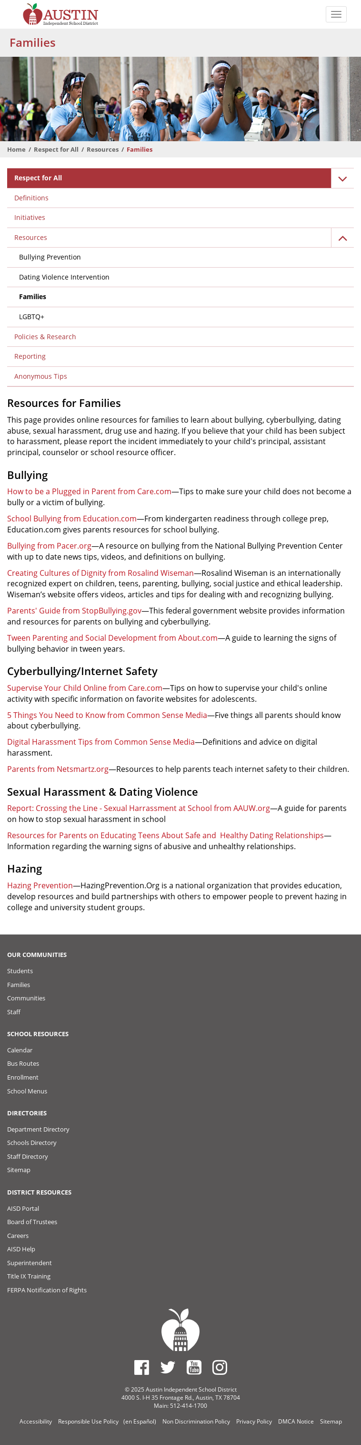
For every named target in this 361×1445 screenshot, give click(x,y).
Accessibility (36, 1421)
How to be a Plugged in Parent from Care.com (89, 491)
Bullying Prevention (50, 256)
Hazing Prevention (40, 885)
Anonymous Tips (40, 376)
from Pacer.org (63, 546)
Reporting (30, 356)
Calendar (19, 1050)
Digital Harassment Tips (50, 742)
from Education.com (99, 518)
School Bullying (34, 518)
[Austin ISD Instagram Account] (220, 1367)
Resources (103, 149)
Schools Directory (32, 1142)
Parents (21, 769)
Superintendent (29, 1262)
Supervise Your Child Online (57, 688)
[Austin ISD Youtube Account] (194, 1367)
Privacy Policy (254, 1421)
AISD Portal (23, 1208)
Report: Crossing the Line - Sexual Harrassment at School (109, 808)
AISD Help (21, 1249)
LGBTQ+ (31, 316)
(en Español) (139, 1421)
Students (20, 971)
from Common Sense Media (156, 715)
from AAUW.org (241, 808)
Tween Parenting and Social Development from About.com (112, 638)
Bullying (21, 546)
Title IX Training (28, 1276)
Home (16, 149)
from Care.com (134, 688)
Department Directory (38, 1129)
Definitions (31, 197)
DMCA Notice (296, 1421)
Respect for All (56, 149)
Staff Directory (27, 1156)
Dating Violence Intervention (64, 276)
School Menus (27, 1091)
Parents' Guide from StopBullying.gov (74, 610)
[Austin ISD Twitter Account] (168, 1367)
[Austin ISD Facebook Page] (141, 1367)
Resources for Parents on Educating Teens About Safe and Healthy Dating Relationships (165, 835)
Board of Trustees (32, 1221)
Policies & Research (45, 336)
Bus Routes (23, 1063)
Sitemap (18, 1169)
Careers (18, 1235)
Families (32, 296)
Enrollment (23, 1077)
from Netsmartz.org (72, 769)
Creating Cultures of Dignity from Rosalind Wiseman (100, 573)
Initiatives (29, 217)
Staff (13, 1012)
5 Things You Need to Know (56, 715)
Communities (26, 998)
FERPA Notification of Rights (47, 1290)
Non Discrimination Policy (196, 1421)
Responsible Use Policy (88, 1421)
